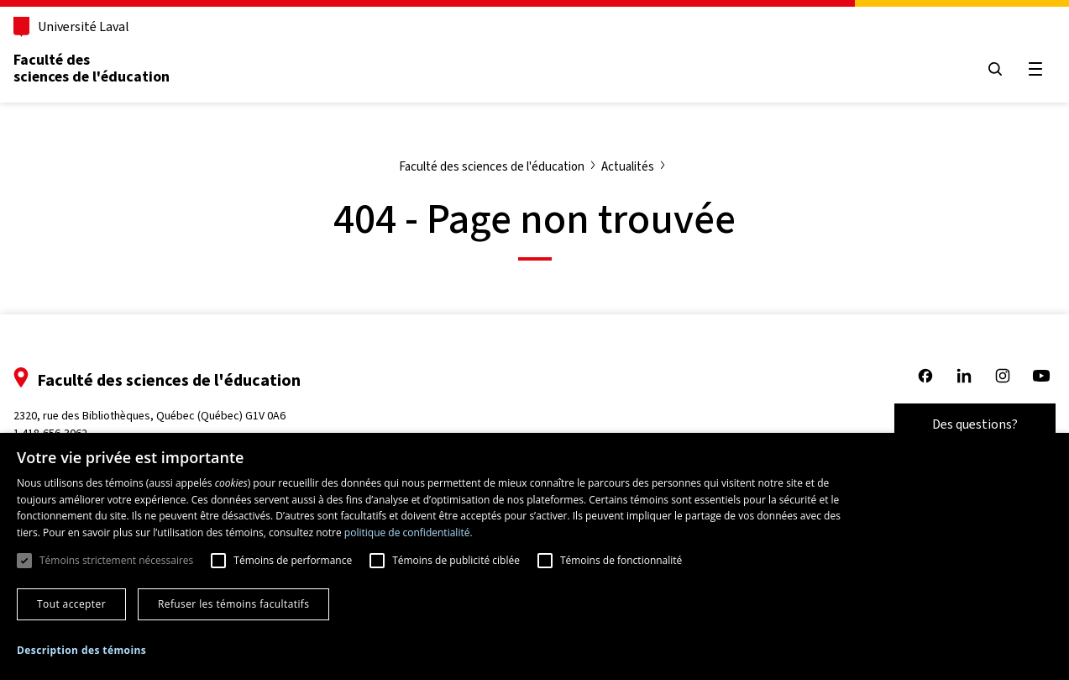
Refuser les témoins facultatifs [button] (233, 604)
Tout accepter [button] (71, 604)
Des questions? (975, 424)
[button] (81, 650)
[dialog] (534, 556)
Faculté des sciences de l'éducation (91, 68)
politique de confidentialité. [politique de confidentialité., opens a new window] (408, 532)
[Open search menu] (995, 69)
